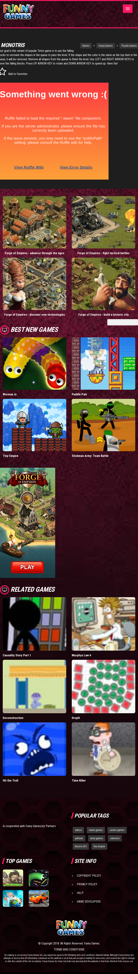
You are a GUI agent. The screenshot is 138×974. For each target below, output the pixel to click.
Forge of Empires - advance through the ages (34, 257)
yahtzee (79, 842)
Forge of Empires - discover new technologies (34, 318)
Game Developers (89, 906)
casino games (117, 834)
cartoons (115, 842)
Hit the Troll (10, 785)
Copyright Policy (89, 880)
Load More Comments (123, 326)
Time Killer (79, 785)
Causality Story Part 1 (17, 659)
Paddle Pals (79, 398)
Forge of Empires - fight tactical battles (103, 257)
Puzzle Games (113, 45)
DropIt (76, 722)
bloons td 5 (81, 850)
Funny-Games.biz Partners (41, 830)
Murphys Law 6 (81, 659)
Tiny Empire (10, 460)
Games (70, 45)
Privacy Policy (87, 888)
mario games (96, 834)
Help (80, 897)
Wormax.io (10, 398)
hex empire (99, 850)
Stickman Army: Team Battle (90, 460)
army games (96, 842)
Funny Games (90, 45)
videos (78, 834)
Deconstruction (13, 722)
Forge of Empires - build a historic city (103, 318)
